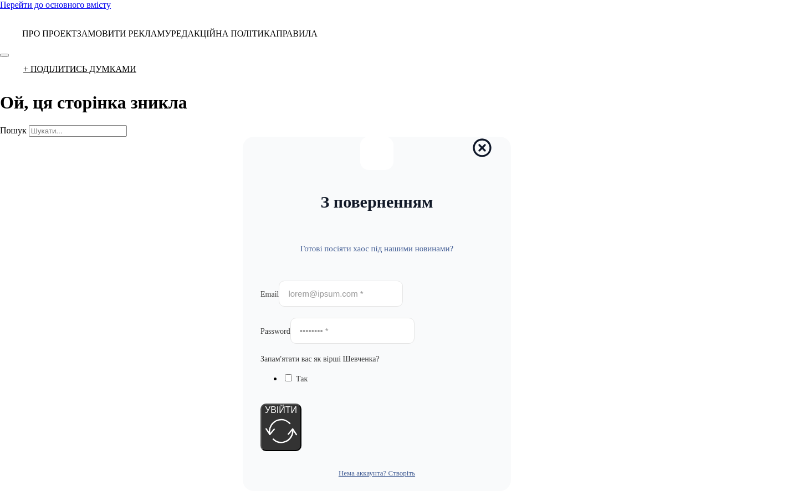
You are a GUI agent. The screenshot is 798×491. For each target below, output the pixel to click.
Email (269, 294)
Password (275, 331)
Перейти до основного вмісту (55, 4)
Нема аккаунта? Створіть (377, 473)
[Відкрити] (4, 55)
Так (302, 379)
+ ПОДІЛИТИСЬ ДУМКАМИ (79, 69)
